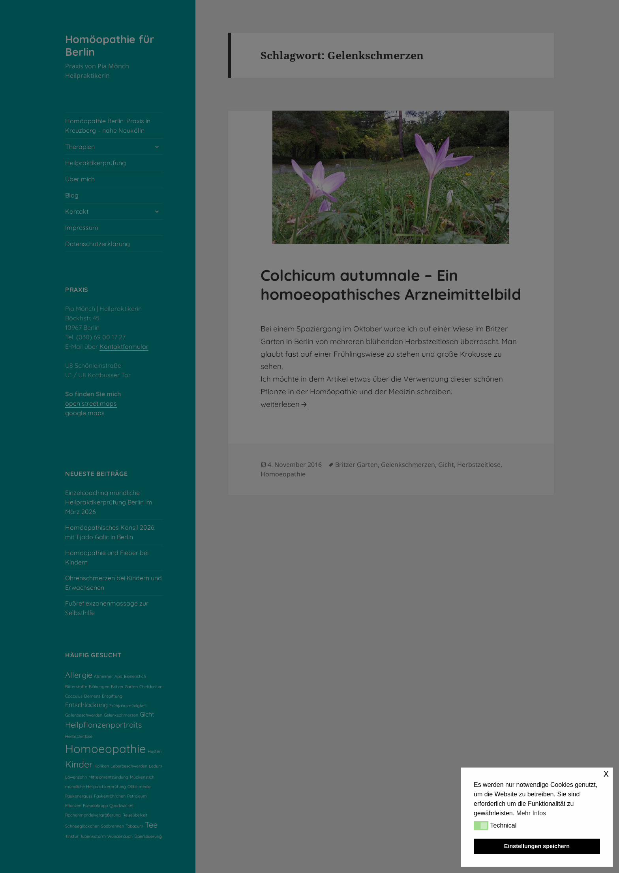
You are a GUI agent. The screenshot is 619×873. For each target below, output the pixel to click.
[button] (481, 825)
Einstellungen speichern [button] (537, 846)
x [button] (606, 773)
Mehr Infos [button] (531, 813)
